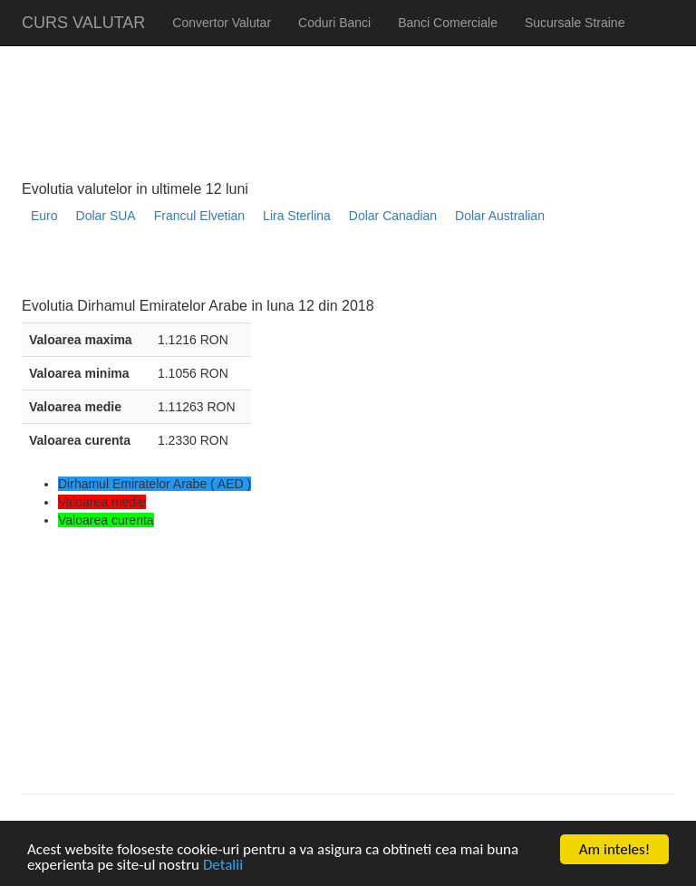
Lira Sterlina (297, 215)
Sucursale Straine (575, 22)
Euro (44, 215)
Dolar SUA (106, 215)
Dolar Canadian (393, 215)
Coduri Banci (334, 22)
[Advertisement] (352, 267)
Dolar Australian (500, 215)
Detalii (223, 865)
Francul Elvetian (199, 215)
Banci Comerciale (448, 22)
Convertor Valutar (221, 22)
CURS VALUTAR (83, 23)
